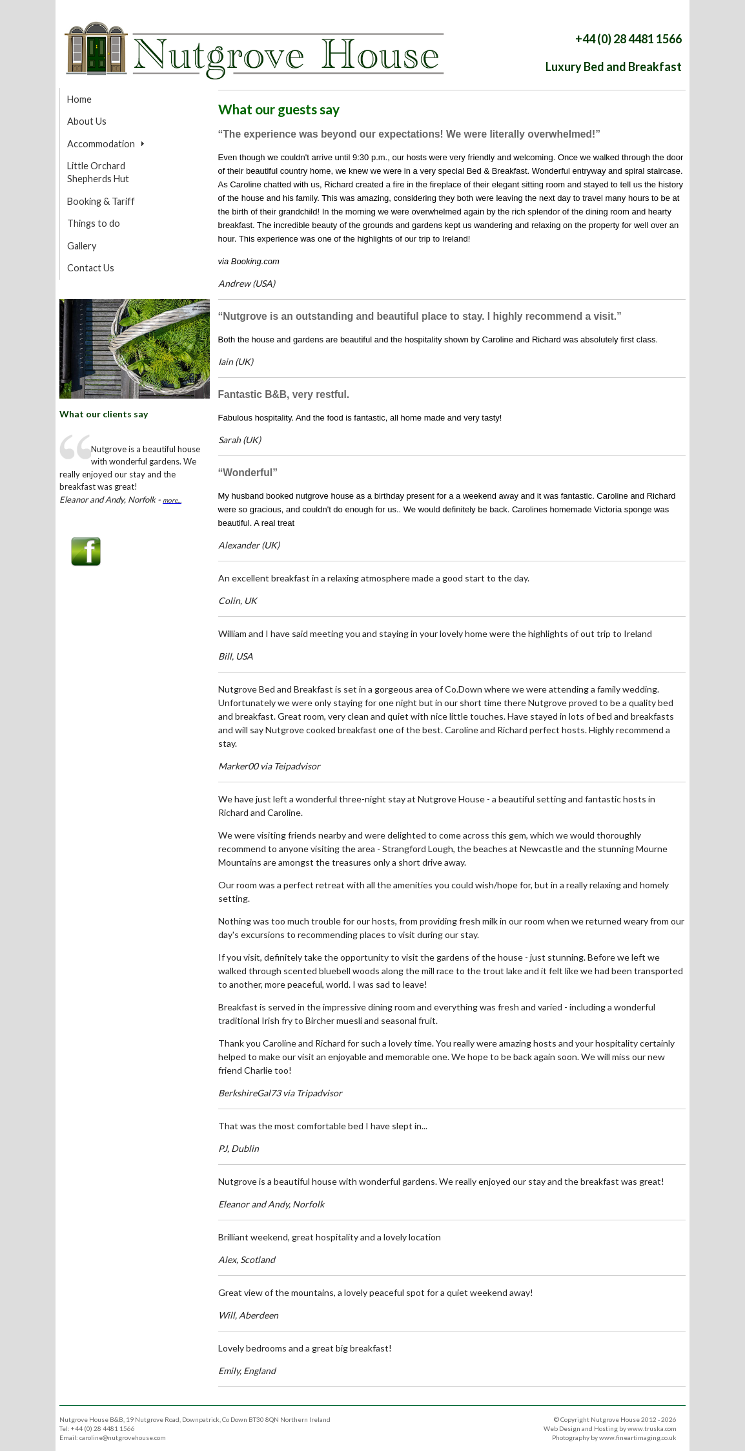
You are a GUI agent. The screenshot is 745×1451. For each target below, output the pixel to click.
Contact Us (90, 267)
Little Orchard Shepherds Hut (98, 172)
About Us (87, 121)
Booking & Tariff (101, 201)
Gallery (81, 245)
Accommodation (101, 143)
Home (79, 99)
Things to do (93, 223)
